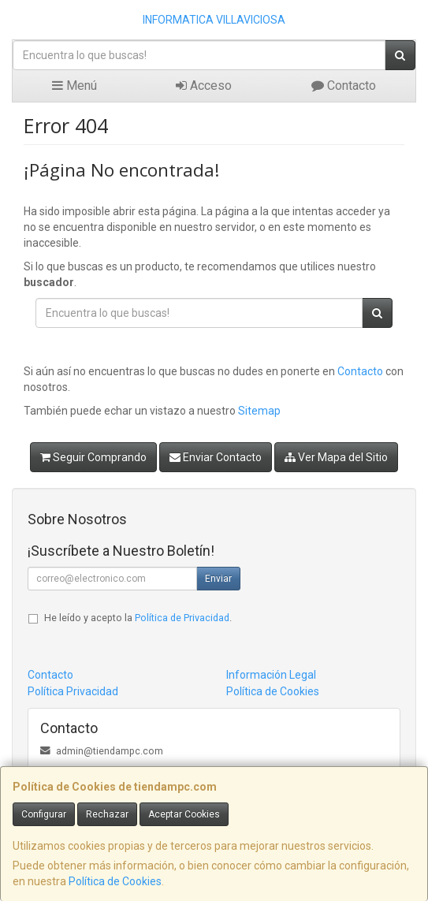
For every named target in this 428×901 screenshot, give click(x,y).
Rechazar (107, 814)
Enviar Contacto (215, 457)
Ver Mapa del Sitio (336, 457)
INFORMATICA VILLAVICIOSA (214, 19)
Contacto (343, 85)
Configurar (43, 814)
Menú (74, 85)
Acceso (204, 85)
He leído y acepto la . (138, 618)
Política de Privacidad (182, 618)
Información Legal (271, 674)
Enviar (218, 578)
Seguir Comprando (93, 457)
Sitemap (259, 410)
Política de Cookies (115, 881)
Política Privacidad (73, 691)
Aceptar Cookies (184, 814)
